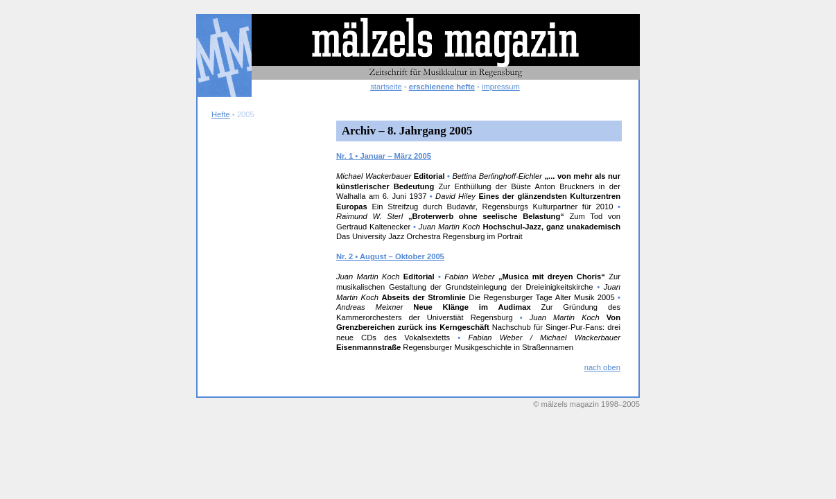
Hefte (220, 114)
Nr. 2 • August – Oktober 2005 (390, 256)
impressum (501, 86)
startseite (385, 86)
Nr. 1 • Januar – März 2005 (383, 156)
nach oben (602, 367)
